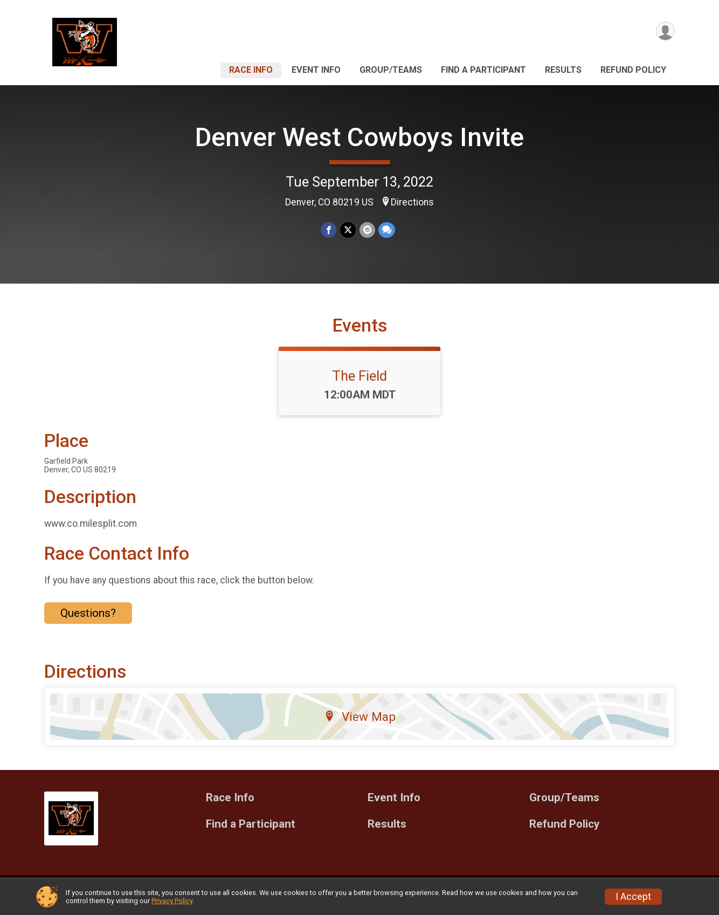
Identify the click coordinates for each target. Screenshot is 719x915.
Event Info (316, 70)
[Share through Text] (386, 230)
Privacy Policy (171, 901)
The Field (359, 382)
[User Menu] (665, 32)
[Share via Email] (367, 230)
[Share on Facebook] (329, 230)
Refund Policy (633, 70)
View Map (360, 723)
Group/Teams (391, 70)
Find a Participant (483, 70)
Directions (412, 202)
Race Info (251, 70)
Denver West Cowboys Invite (359, 137)
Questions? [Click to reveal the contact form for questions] (88, 619)
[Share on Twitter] (348, 230)
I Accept (633, 896)
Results (563, 70)
